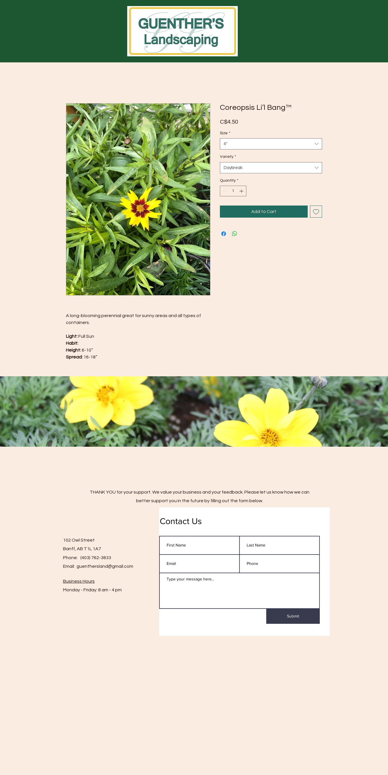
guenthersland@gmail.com (105, 566)
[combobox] (271, 143)
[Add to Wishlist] (316, 212)
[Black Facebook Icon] (377, 387)
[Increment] (242, 191)
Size (225, 133)
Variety (228, 157)
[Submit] (293, 616)
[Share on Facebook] (223, 233)
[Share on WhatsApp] (234, 233)
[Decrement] (224, 191)
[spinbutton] (233, 191)
